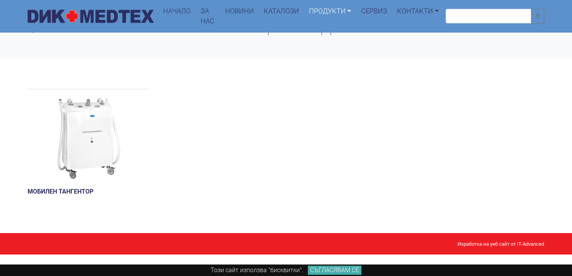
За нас (207, 16)
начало (177, 11)
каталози (281, 11)
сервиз (374, 11)
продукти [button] (327, 11)
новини (239, 11)
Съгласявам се (334, 270)
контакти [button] (415, 11)
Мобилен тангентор (60, 191)
